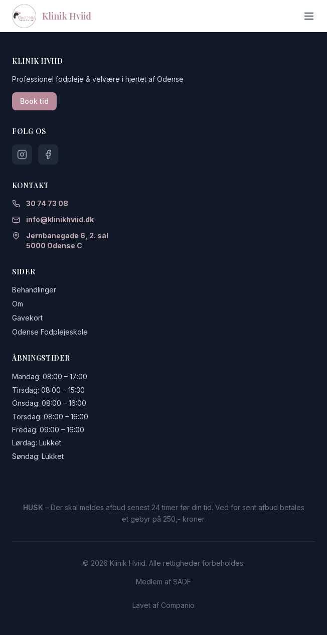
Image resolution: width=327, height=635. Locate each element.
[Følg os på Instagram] (22, 154)
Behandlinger (34, 289)
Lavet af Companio (163, 605)
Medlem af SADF (163, 581)
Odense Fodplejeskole (50, 332)
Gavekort (27, 317)
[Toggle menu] (309, 16)
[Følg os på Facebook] (48, 154)
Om (17, 303)
